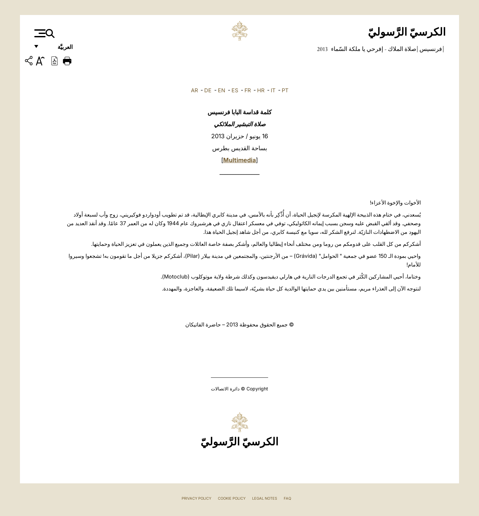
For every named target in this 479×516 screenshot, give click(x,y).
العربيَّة (58, 49)
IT (273, 90)
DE (208, 90)
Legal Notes (264, 498)
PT (285, 90)
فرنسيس (430, 49)
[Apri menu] (39, 33)
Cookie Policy (231, 498)
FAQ (287, 498)
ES (235, 90)
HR (260, 90)
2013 (322, 49)
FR (247, 90)
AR (194, 90)
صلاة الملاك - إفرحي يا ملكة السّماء (373, 49)
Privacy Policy (196, 498)
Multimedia (239, 160)
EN (221, 90)
